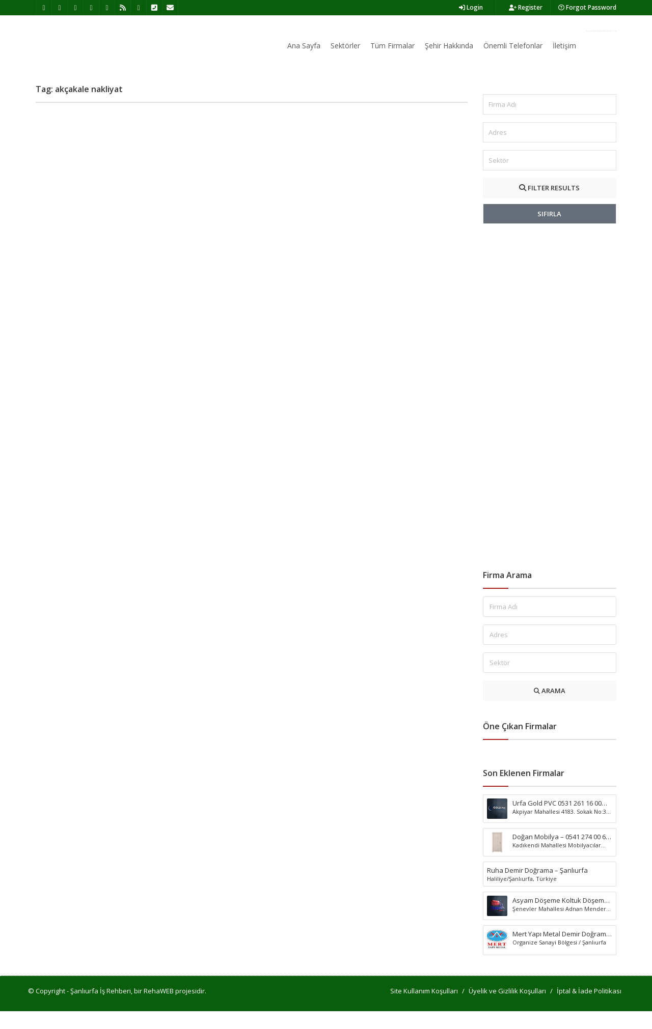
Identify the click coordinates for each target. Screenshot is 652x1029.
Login (471, 7)
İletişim (564, 45)
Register (525, 7)
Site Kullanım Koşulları (424, 1008)
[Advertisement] (550, 414)
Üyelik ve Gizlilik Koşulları (507, 1008)
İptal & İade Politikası (589, 1008)
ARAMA (549, 708)
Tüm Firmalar (392, 45)
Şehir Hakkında (449, 45)
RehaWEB (159, 1008)
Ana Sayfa (303, 45)
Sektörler (345, 45)
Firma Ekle (601, 31)
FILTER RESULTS (549, 205)
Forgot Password (587, 7)
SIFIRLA (549, 231)
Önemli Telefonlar (512, 45)
